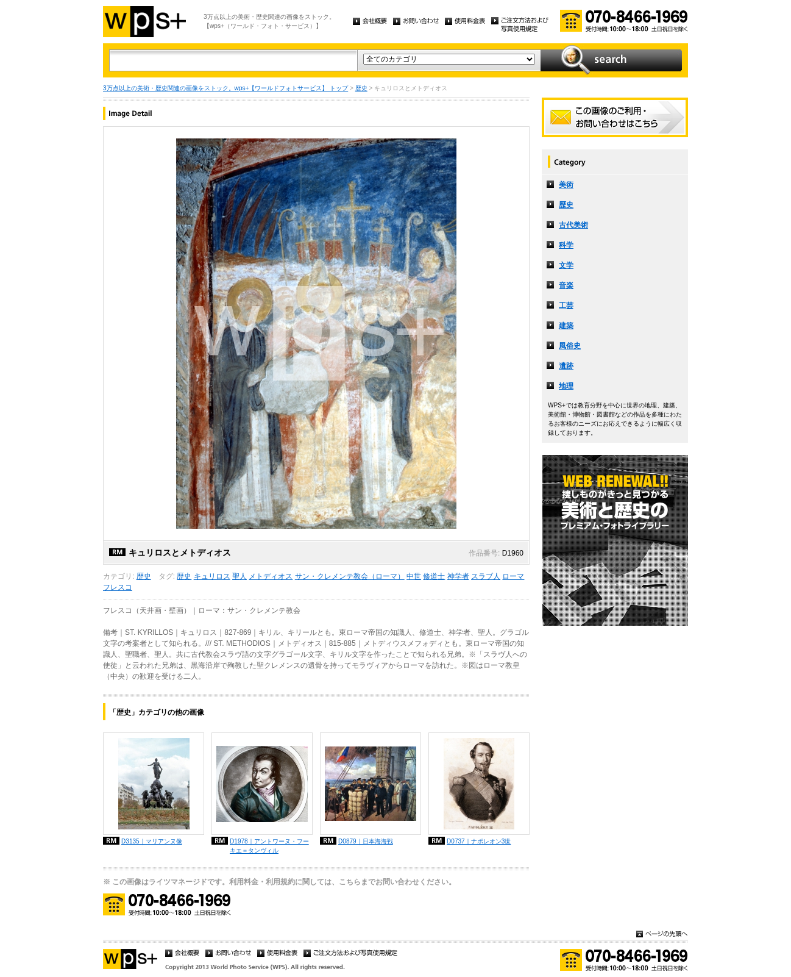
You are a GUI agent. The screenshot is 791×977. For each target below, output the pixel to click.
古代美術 (573, 225)
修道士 (434, 576)
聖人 (239, 576)
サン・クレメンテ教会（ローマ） (350, 576)
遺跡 (566, 366)
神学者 (458, 576)
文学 (566, 265)
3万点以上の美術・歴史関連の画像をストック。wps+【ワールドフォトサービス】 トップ (225, 88)
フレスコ (117, 587)
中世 (413, 576)
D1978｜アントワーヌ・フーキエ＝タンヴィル (269, 846)
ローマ (513, 576)
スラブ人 (485, 576)
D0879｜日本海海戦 (365, 841)
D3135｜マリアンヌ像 (151, 841)
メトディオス (271, 576)
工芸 (566, 305)
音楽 (566, 285)
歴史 (361, 88)
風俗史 (570, 346)
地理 (566, 386)
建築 (566, 325)
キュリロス (212, 576)
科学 (566, 245)
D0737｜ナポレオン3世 (479, 841)
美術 (566, 185)
